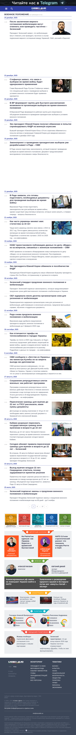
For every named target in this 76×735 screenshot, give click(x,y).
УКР (66, 8)
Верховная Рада (37, 668)
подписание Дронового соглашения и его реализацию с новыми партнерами (25, 641)
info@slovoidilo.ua (38, 713)
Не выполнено (20, 623)
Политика (56, 680)
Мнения (38, 561)
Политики (38, 611)
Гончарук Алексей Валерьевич (21, 615)
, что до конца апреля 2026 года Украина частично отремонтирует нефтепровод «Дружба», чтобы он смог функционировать (54, 644)
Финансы (56, 685)
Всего (18, 625)
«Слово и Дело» (17, 700)
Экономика (57, 687)
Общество (56, 678)
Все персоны (35, 680)
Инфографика (38, 593)
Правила (11, 676)
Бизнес (55, 666)
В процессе (19, 618)
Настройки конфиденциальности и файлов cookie (19, 708)
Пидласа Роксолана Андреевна (55, 615)
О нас (10, 671)
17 (42, 506)
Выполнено (19, 620)
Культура (56, 668)
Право (54, 682)
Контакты (12, 674)
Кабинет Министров (38, 671)
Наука (54, 671)
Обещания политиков (38, 632)
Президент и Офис (38, 666)
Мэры (32, 678)
